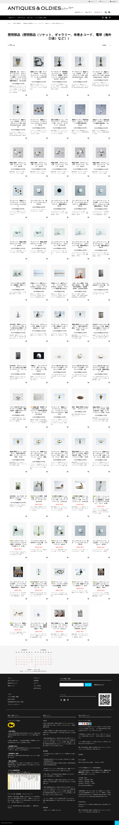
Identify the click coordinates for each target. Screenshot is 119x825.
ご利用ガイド (12, 17)
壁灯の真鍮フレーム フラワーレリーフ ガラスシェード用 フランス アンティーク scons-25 (59, 498)
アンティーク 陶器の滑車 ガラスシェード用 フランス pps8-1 (38, 243)
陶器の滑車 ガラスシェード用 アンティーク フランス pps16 (101, 164)
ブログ (9, 694)
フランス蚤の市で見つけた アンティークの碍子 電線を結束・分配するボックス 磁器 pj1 (18, 409)
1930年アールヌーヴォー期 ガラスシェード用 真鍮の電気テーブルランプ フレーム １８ (38, 584)
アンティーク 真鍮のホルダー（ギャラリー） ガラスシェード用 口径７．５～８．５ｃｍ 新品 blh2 (59, 454)
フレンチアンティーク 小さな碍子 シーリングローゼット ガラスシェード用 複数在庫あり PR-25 (101, 203)
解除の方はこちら (99, 684)
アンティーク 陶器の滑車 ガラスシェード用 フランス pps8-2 (18, 243)
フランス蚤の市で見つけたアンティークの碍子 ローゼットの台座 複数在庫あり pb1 (101, 368)
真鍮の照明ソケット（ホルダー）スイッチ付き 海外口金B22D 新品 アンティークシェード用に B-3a (101, 409)
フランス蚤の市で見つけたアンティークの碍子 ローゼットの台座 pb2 (80, 367)
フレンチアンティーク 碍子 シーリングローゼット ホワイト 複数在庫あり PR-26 (80, 203)
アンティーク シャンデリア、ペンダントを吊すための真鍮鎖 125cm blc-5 (59, 584)
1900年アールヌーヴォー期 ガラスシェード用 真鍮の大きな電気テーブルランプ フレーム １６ (101, 327)
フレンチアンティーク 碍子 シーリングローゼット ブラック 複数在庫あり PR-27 (59, 203)
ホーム (9, 23)
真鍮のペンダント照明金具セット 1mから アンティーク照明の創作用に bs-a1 (101, 122)
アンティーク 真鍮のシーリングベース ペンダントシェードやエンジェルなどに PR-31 (38, 122)
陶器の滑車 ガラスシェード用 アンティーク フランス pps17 (80, 164)
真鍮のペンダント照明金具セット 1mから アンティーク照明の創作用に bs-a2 (80, 122)
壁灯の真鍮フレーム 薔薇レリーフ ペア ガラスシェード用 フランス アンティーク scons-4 (59, 626)
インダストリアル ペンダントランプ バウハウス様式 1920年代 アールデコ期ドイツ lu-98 (18, 543)
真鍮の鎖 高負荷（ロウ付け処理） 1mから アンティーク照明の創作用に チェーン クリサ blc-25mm (38, 410)
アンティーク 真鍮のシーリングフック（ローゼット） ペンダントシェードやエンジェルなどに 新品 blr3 (59, 410)
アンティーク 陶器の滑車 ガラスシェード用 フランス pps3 (18, 625)
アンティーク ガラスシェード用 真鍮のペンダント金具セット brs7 (80, 583)
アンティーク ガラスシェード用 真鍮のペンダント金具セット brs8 (59, 326)
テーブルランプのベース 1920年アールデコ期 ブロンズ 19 (38, 542)
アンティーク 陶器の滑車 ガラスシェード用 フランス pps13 (59, 542)
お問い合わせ (21, 17)
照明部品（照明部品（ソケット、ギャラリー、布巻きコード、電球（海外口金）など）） (44, 23)
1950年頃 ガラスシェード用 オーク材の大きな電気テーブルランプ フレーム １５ (18, 368)
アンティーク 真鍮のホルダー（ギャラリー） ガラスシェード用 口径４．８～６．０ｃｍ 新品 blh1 (101, 454)
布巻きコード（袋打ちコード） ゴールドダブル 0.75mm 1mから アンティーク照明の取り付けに (59, 286)
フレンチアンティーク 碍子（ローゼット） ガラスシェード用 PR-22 (59, 243)
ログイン (103, 1)
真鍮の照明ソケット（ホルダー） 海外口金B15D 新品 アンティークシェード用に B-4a (80, 327)
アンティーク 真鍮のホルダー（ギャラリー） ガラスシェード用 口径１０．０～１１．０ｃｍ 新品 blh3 (38, 455)
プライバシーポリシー (14, 704)
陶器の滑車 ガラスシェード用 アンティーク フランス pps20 (18, 164)
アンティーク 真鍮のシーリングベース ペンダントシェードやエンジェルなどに (18, 203)
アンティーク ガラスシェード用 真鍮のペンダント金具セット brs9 (38, 326)
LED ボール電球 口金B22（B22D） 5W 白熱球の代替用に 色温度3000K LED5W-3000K (80, 286)
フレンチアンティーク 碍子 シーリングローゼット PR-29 (80, 542)
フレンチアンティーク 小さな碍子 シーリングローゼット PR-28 (101, 542)
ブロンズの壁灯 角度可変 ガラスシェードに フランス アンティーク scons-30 (38, 498)
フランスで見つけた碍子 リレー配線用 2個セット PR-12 (18, 285)
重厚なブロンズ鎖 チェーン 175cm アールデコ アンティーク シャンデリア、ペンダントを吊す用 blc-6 (38, 75)
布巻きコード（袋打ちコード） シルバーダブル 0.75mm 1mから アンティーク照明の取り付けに (38, 286)
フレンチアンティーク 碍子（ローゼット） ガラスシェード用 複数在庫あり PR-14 (101, 244)
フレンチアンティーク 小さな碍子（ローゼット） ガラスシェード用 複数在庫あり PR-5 (101, 584)
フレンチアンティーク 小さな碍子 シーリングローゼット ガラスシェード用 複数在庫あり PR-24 (18, 584)
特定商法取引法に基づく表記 (15, 701)
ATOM (12, 699)
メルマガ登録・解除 (40, 17)
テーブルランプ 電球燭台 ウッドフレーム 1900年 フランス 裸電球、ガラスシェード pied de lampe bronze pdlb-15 (59, 75)
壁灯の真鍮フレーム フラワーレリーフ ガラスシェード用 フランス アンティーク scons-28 (59, 122)
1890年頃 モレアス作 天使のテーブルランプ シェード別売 (18, 498)
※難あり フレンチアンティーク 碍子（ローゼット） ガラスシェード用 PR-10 (38, 368)
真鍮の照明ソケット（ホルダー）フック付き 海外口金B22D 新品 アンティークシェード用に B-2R (80, 454)
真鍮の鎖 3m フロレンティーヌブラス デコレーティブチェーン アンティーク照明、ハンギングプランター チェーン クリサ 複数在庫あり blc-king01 (18, 76)
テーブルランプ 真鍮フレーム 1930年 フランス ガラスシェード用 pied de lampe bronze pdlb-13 (101, 74)
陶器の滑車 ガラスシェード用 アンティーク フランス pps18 (59, 164)
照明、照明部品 (17, 23)
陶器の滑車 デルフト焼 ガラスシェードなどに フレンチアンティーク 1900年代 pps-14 (80, 626)
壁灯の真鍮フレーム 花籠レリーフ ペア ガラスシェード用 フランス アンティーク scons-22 (80, 498)
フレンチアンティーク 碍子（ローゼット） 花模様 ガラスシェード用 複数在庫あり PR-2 (38, 626)
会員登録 (114, 1)
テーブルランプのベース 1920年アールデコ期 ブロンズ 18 (101, 285)
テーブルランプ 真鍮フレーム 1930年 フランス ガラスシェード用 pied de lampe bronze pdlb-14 (80, 75)
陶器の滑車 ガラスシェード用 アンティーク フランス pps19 (38, 164)
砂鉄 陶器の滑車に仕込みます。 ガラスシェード (80, 408)
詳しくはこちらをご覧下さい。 (85, 785)
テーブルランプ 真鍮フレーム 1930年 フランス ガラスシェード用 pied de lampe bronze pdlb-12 (18, 123)
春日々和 (30, 17)
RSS (9, 699)
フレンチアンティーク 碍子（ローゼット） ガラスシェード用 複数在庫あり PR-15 (80, 244)
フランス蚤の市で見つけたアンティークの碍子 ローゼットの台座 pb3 (59, 367)
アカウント (93, 1)
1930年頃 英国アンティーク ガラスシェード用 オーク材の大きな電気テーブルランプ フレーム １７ (18, 327)
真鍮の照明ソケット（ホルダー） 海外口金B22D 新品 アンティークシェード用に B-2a (18, 454)
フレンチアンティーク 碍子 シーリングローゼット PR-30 (38, 202)
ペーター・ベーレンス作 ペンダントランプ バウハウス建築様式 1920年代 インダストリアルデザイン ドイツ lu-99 (101, 500)
